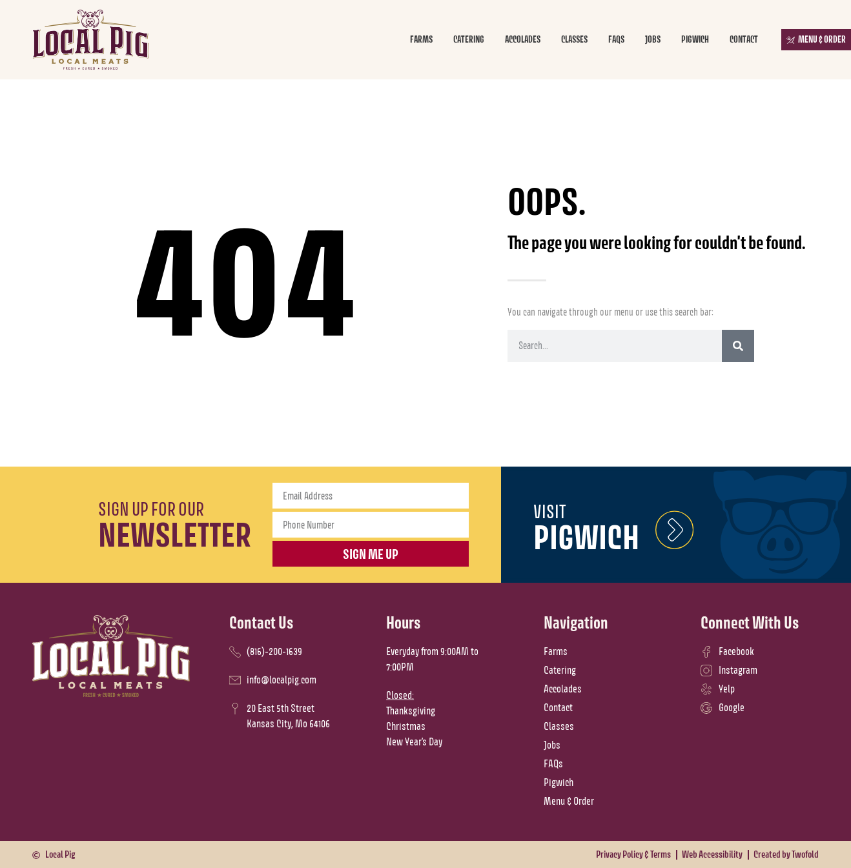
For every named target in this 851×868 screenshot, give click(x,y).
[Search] (738, 346)
